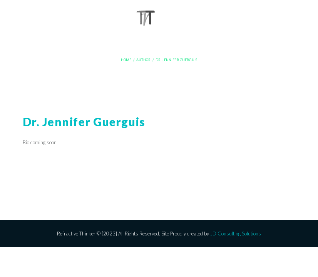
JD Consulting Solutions (235, 233)
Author (143, 60)
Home (126, 60)
